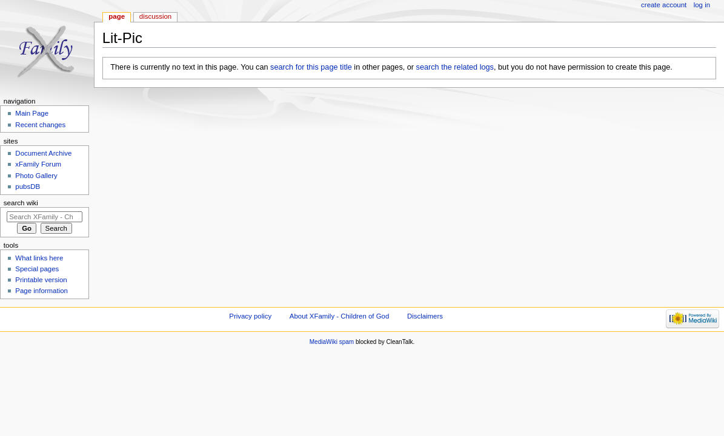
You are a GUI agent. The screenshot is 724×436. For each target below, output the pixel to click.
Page (116, 16)
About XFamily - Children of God (339, 316)
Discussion (155, 16)
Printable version (41, 279)
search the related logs (455, 67)
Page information (41, 290)
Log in (702, 4)
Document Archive (43, 153)
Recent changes (40, 124)
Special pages (37, 268)
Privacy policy (250, 316)
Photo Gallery (36, 175)
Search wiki (21, 202)
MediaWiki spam (332, 342)
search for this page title (311, 67)
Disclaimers (425, 316)
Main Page (31, 113)
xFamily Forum (38, 164)
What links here (39, 258)
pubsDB (27, 186)
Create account (663, 4)
